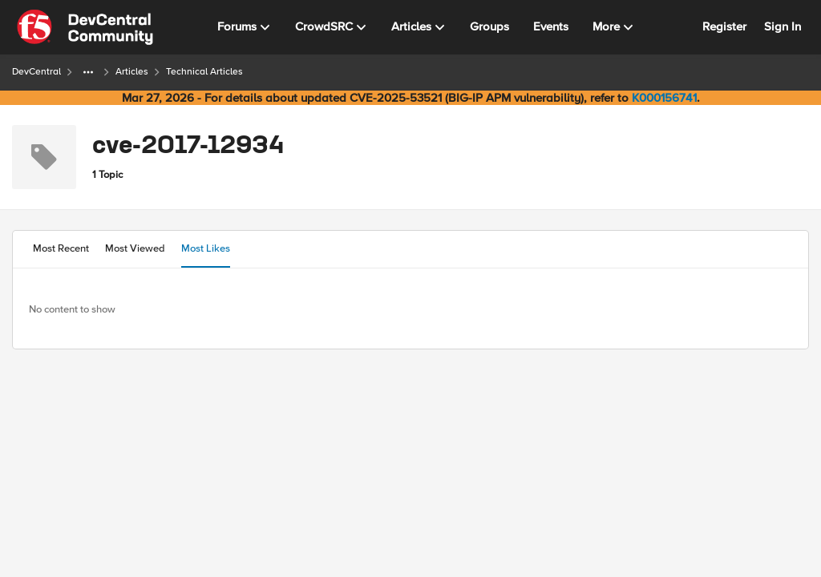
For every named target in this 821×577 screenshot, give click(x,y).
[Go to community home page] (85, 27)
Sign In (782, 26)
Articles (131, 72)
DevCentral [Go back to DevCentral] (36, 72)
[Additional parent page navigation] (88, 72)
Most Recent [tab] (61, 248)
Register (724, 26)
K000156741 (664, 98)
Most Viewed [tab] (135, 248)
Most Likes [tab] (205, 248)
